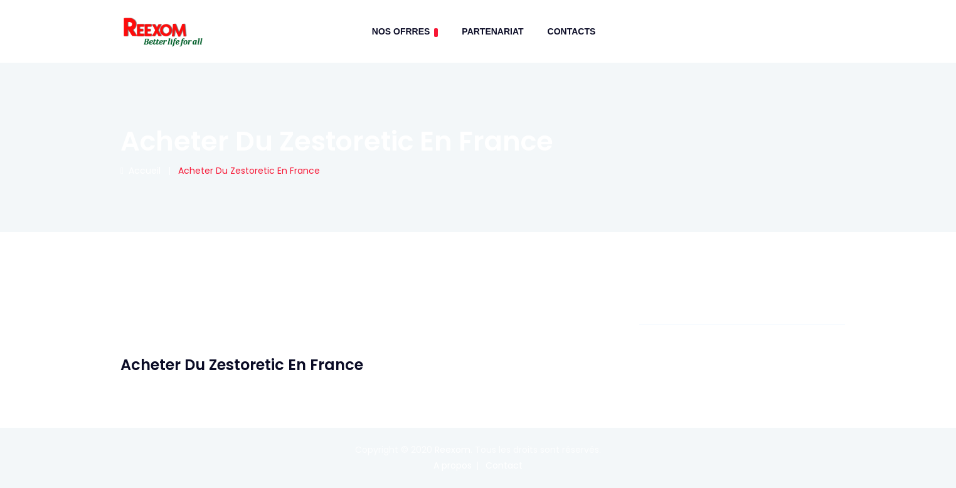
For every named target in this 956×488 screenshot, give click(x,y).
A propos (452, 465)
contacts (572, 31)
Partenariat (492, 31)
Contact (504, 465)
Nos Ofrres (405, 31)
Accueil (140, 170)
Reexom (452, 449)
